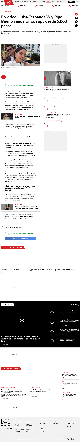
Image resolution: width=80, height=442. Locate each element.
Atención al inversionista (18, 433)
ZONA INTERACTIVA (70, 423)
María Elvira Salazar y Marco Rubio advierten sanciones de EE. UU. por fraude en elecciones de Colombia (58, 123)
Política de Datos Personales (37, 439)
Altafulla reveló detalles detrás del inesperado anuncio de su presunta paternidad (10, 269)
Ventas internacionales (30, 428)
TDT (47, 421)
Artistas (7, 227)
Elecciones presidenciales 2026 (53, 120)
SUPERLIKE (69, 425)
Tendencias (48, 1)
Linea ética (28, 429)
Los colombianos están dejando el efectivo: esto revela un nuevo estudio (41, 390)
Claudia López (49, 95)
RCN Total (42, 423)
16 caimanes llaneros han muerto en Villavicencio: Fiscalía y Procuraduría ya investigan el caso (11, 391)
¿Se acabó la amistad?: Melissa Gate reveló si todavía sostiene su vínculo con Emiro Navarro (67, 269)
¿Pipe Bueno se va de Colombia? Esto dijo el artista (27, 117)
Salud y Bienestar (35, 2)
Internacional (23, 1)
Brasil (63, 381)
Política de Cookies (48, 439)
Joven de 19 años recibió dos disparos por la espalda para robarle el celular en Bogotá (58, 115)
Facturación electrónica (29, 422)
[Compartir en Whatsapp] (76, 25)
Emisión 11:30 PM (73, 6)
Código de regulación (20, 427)
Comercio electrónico (35, 387)
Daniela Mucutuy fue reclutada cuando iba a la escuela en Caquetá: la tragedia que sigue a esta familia (69, 330)
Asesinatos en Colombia (49, 87)
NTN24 (41, 421)
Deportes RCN (29, 2)
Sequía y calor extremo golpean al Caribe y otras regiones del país (68, 311)
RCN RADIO (42, 425)
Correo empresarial (19, 429)
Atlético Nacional (66, 372)
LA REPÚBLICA (55, 421)
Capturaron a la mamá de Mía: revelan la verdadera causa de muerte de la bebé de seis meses (56, 90)
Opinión (54, 1)
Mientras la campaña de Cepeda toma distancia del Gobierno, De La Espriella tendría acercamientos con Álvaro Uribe (69, 320)
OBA (27, 431)
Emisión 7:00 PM (56, 6)
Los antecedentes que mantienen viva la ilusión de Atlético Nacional (69, 375)
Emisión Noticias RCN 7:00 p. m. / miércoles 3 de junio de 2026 (68, 339)
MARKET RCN (69, 426)
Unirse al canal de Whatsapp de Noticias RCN (20, 86)
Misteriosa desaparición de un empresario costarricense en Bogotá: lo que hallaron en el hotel (21, 338)
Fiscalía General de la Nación (8, 387)
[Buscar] (78, 2)
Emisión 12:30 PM (39, 6)
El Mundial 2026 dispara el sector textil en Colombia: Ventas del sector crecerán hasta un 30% (40, 269)
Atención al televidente (18, 425)
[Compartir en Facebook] (76, 18)
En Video (8, 304)
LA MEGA (42, 431)
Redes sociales (19, 227)
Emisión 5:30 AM (22, 6)
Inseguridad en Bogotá (51, 112)
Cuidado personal (66, 392)
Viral (12, 227)
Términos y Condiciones (58, 439)
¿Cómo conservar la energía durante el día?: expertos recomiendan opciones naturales (70, 395)
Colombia (16, 1)
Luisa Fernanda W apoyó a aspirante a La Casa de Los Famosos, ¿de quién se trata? (27, 207)
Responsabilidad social (20, 421)
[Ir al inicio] (8, 2)
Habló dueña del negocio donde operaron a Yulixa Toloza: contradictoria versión (58, 106)
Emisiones (5, 5)
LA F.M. (41, 426)
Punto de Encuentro (59, 2)
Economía (43, 1)
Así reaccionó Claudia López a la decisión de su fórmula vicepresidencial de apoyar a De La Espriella (57, 98)
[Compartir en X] (76, 21)
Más (75, 305)
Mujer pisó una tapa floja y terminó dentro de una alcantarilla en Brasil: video (70, 385)
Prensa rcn (17, 431)
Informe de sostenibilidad (29, 425)
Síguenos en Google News (20, 238)
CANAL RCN (71, 1)
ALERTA (41, 428)
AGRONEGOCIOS (55, 425)
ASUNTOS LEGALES (56, 423)
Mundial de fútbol (32, 265)
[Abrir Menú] (2, 2)
